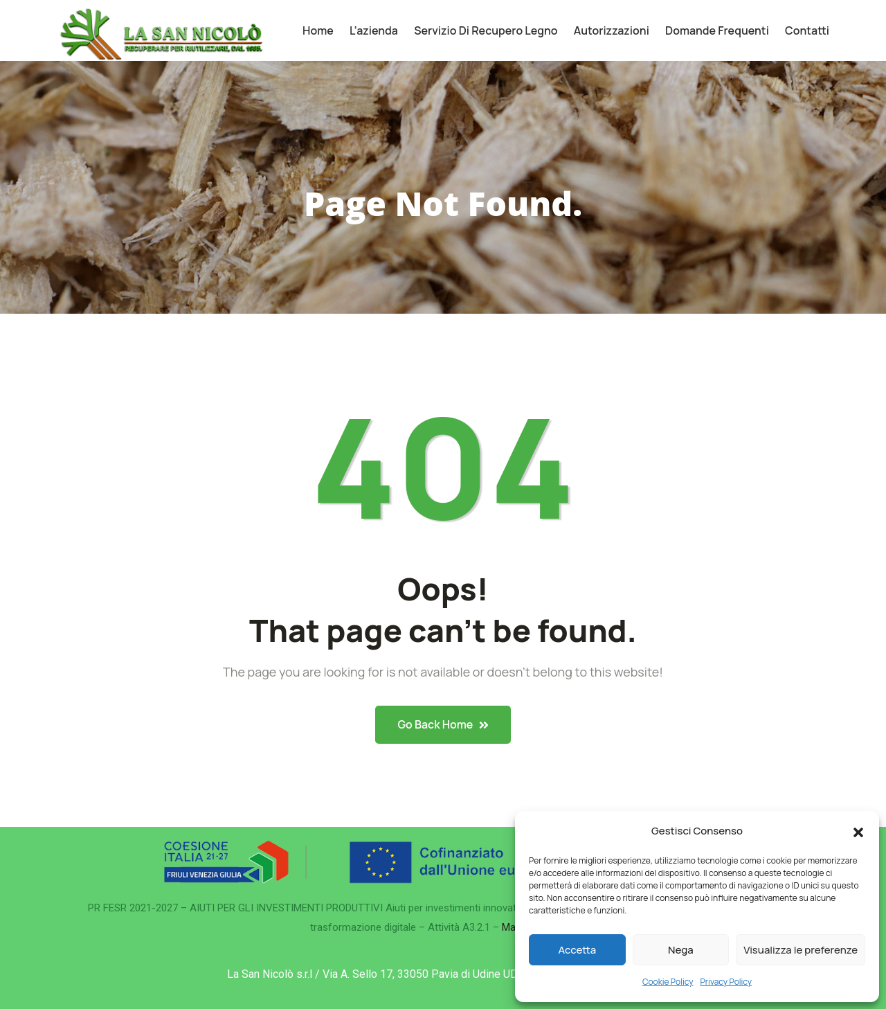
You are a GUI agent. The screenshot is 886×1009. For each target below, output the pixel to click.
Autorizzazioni (611, 30)
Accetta (577, 950)
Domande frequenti (717, 30)
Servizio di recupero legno (485, 30)
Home (318, 30)
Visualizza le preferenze (800, 950)
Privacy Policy (726, 982)
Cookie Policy (668, 982)
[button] (858, 831)
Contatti (807, 30)
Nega (681, 950)
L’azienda (374, 30)
